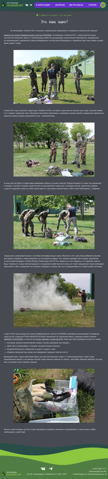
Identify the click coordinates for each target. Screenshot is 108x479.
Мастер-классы (76, 5)
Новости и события (49, 15)
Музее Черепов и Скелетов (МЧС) (49, 339)
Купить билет (43, 5)
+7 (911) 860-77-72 (99, 469)
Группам (92, 5)
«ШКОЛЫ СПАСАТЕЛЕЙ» (13, 339)
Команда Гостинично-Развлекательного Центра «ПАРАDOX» (28, 35)
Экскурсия (60, 5)
